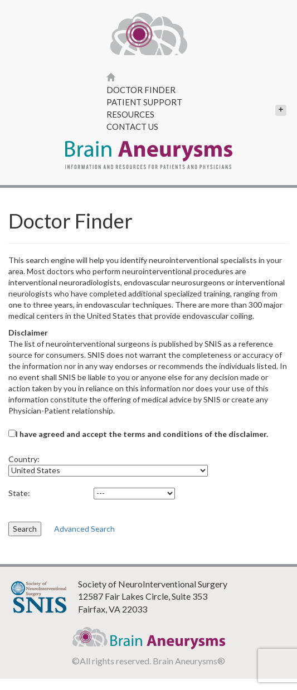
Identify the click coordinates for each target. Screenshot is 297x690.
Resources (196, 114)
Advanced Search (84, 528)
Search (25, 528)
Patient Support (144, 102)
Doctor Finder (141, 90)
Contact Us (132, 127)
